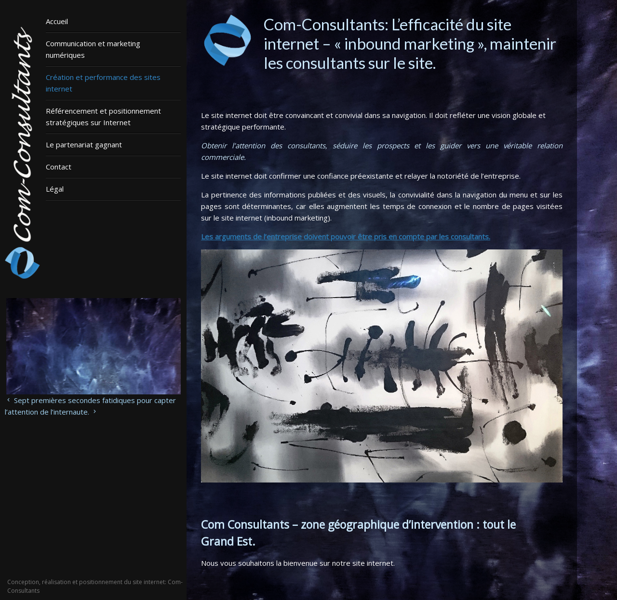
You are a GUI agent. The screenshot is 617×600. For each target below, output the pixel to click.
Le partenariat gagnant (84, 144)
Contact (58, 166)
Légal (55, 189)
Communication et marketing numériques (93, 49)
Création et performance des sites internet (103, 82)
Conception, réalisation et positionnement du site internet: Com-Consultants (95, 586)
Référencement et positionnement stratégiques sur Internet (103, 116)
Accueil (57, 21)
